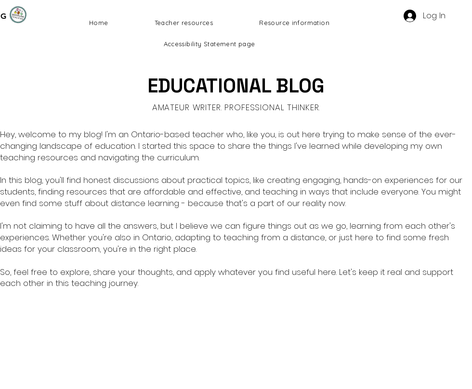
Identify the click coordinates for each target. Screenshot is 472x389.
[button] (184, 22)
